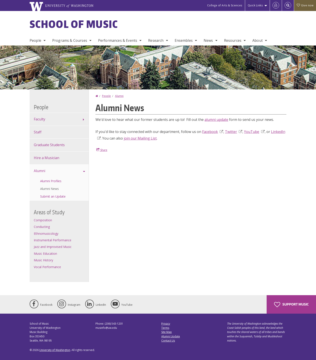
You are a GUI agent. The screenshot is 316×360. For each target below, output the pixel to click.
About (257, 40)
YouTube (254, 131)
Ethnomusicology (46, 233)
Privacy (165, 323)
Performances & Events (117, 40)
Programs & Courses (69, 40)
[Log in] (276, 5)
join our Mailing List (140, 138)
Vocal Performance (47, 267)
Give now (305, 5)
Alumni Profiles (50, 181)
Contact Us (168, 340)
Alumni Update (170, 336)
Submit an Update (53, 196)
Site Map (166, 332)
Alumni (119, 96)
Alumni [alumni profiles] (39, 170)
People (35, 40)
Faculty (39, 119)
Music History (43, 260)
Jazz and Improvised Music (53, 247)
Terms (165, 328)
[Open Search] (288, 5)
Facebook (212, 131)
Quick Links (255, 5)
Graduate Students (49, 144)
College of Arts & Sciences (224, 5)
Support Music (291, 305)
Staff (37, 132)
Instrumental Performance (52, 240)
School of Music (74, 24)
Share (101, 150)
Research (155, 40)
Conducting (42, 227)
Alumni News (49, 189)
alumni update (216, 119)
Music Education (45, 253)
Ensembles (184, 40)
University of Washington (54, 350)
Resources (232, 40)
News (208, 40)
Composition (43, 220)
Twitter (233, 131)
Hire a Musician (46, 157)
